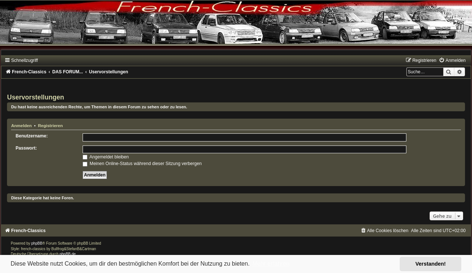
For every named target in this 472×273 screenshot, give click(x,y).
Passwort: (26, 148)
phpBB (36, 243)
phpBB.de (68, 254)
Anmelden (21, 125)
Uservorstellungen (35, 97)
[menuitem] (452, 60)
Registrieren (50, 125)
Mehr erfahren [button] (270, 263)
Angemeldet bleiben (106, 157)
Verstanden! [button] (431, 264)
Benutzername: (31, 136)
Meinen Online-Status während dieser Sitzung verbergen (142, 163)
